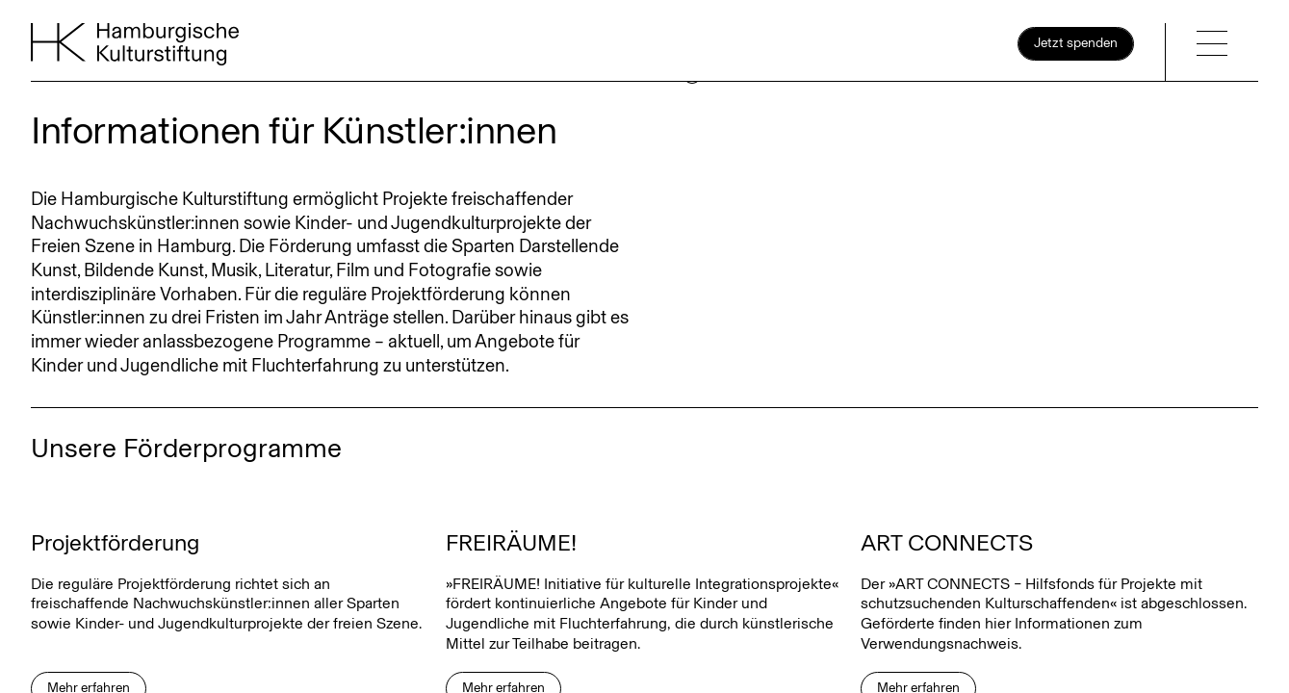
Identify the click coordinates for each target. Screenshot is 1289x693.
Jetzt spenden (1076, 43)
